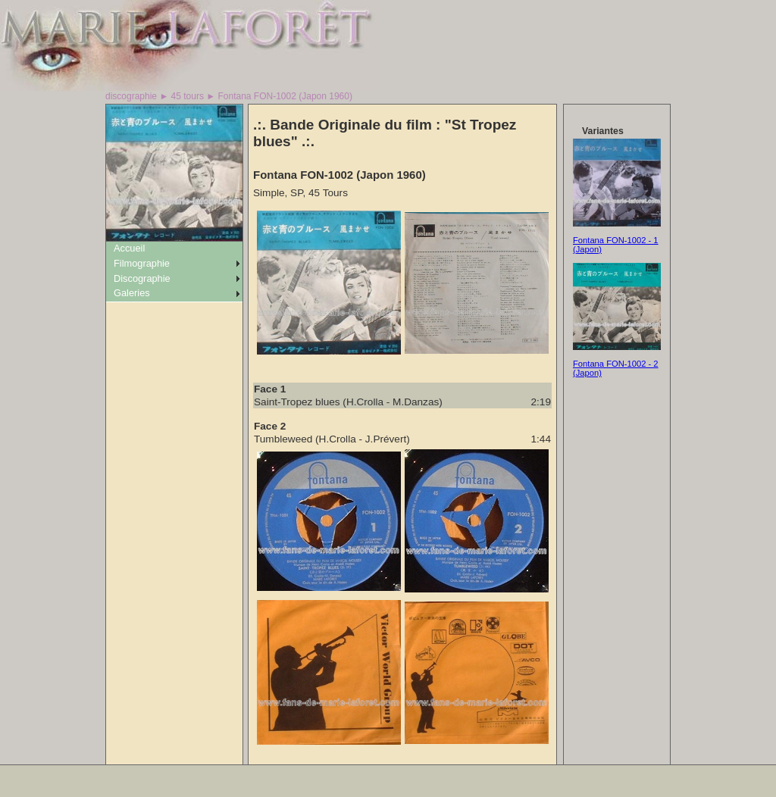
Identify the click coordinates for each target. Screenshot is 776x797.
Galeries (132, 292)
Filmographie (142, 263)
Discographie (142, 278)
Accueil (129, 248)
